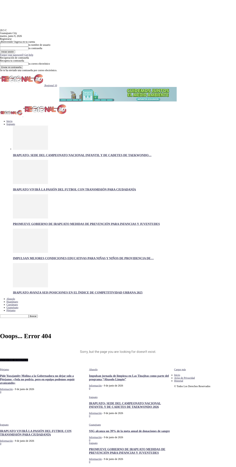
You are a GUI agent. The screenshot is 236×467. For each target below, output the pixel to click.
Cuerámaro (12, 304)
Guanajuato (12, 307)
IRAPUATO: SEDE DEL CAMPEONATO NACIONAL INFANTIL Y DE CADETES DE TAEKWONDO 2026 (125, 405)
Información (6, 389)
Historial (178, 380)
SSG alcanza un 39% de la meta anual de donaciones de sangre (129, 431)
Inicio (9, 121)
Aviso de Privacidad (184, 377)
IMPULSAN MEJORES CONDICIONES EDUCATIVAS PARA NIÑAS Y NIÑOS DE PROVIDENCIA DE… (83, 258)
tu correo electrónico (39, 63)
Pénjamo (10, 310)
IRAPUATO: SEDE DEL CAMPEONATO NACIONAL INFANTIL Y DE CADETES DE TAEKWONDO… (82, 155)
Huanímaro (12, 301)
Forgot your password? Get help (16, 54)
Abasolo (10, 298)
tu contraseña (35, 48)
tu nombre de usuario (39, 44)
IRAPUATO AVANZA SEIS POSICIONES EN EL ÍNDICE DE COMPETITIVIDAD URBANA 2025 (78, 292)
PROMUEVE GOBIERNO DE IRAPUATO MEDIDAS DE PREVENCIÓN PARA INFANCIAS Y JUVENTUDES (86, 224)
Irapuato (10, 124)
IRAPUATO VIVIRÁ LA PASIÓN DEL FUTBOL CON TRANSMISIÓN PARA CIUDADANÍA (74, 189)
